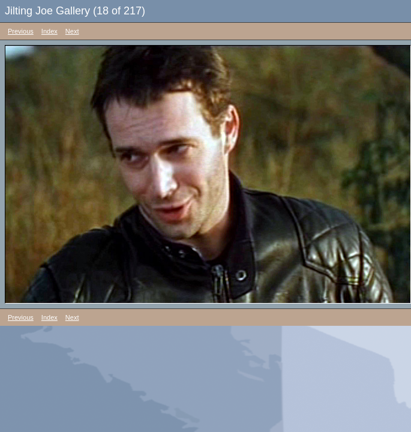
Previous (21, 31)
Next (72, 31)
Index (49, 31)
